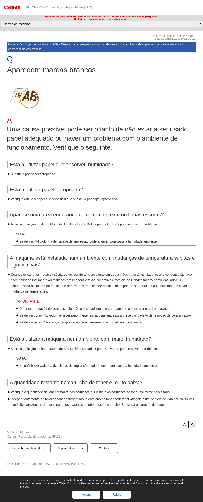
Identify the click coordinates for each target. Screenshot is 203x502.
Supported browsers (70, 448)
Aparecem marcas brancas (24, 49)
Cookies (104, 448)
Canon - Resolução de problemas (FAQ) (33, 44)
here (38, 483)
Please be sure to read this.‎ (29, 448)
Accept (86, 494)
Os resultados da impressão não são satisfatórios (150, 44)
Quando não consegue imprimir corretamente (89, 44)
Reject (117, 494)
